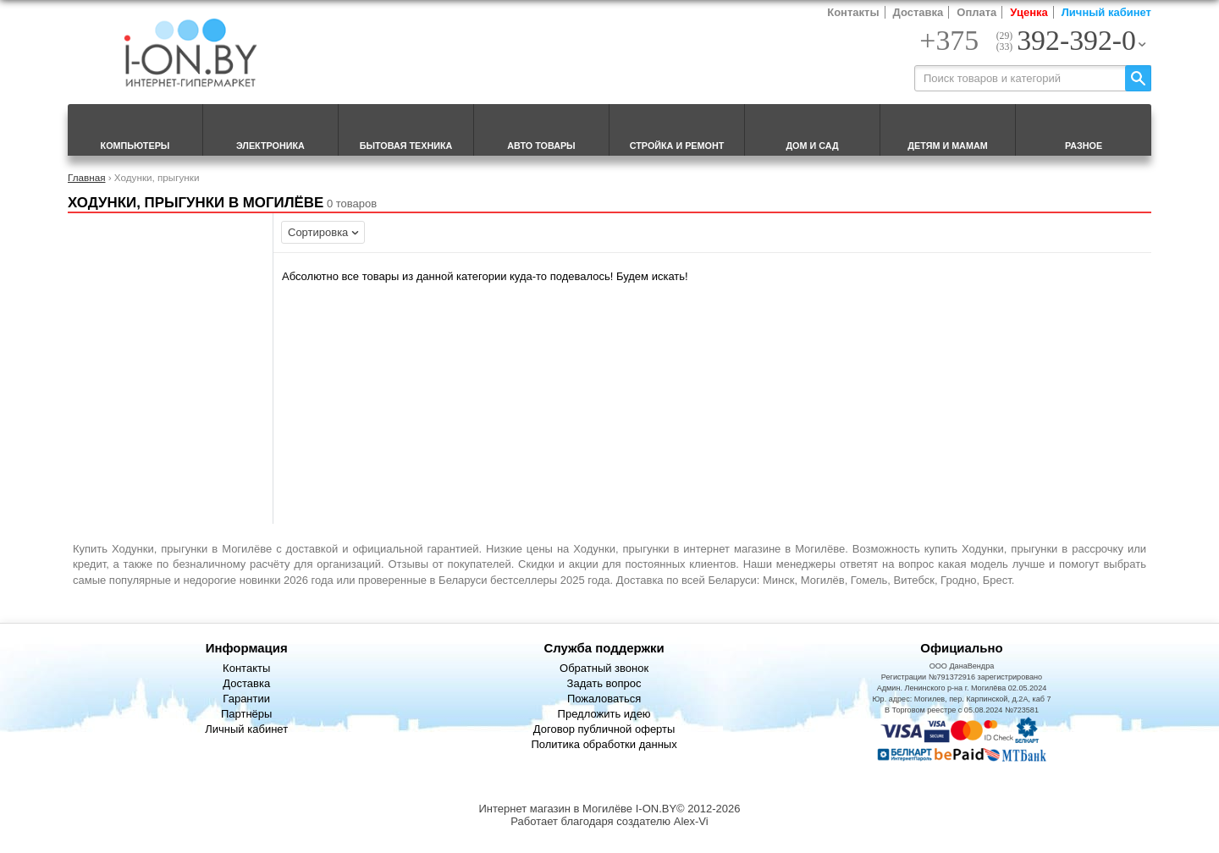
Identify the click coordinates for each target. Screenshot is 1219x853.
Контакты (853, 12)
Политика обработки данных (603, 744)
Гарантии (246, 698)
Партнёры (246, 713)
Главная (86, 177)
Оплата (976, 12)
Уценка (1028, 12)
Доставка (918, 12)
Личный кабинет (1106, 12)
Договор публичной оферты (604, 729)
